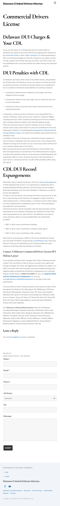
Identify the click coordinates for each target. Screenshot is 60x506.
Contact (13, 493)
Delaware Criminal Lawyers (12, 490)
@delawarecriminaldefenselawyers (19, 279)
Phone (7, 382)
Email (7, 370)
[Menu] (55, 3)
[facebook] (5, 486)
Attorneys (27, 490)
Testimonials (48, 490)
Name (7, 359)
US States (8, 393)
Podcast (6, 493)
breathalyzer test (41, 241)
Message (7, 416)
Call (6, 472)
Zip (5, 405)
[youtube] (10, 486)
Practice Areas (37, 490)
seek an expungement (47, 182)
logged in (16, 337)
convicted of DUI (11, 55)
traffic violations (31, 55)
